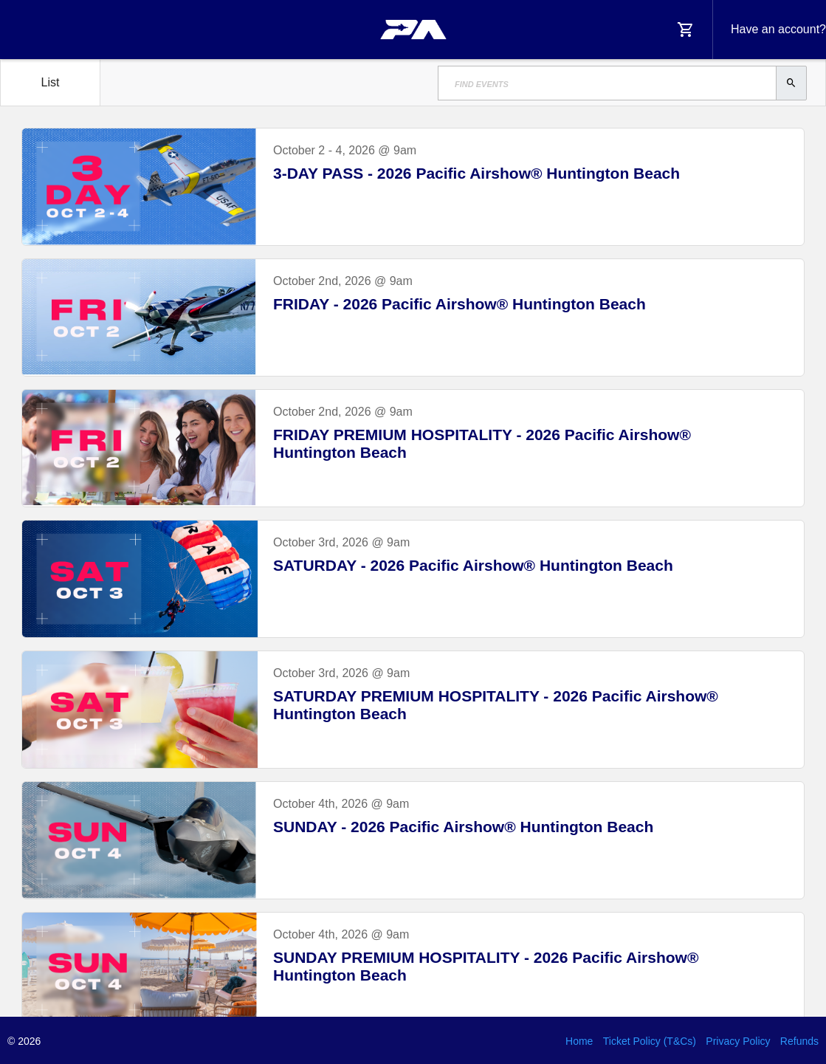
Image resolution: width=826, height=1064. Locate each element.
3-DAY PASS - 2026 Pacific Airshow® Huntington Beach (476, 173)
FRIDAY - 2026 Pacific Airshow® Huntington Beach (459, 303)
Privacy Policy (738, 1041)
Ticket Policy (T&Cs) (649, 1041)
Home (579, 1041)
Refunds (799, 1041)
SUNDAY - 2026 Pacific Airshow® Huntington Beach (463, 826)
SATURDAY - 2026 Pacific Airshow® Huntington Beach (473, 565)
